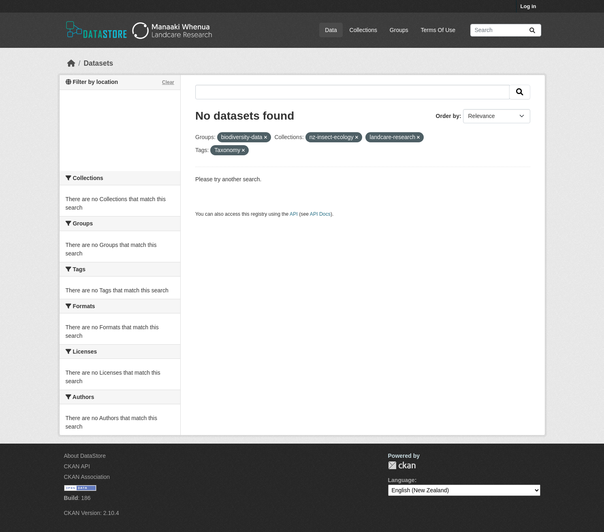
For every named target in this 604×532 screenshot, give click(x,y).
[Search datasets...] (505, 30)
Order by (447, 116)
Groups (399, 30)
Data (331, 30)
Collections (363, 30)
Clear (168, 82)
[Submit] (532, 30)
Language (401, 480)
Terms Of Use (438, 30)
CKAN (402, 465)
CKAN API (77, 466)
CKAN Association (87, 477)
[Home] (71, 63)
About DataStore (85, 456)
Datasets (98, 63)
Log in (528, 6)
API (294, 214)
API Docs (320, 214)
